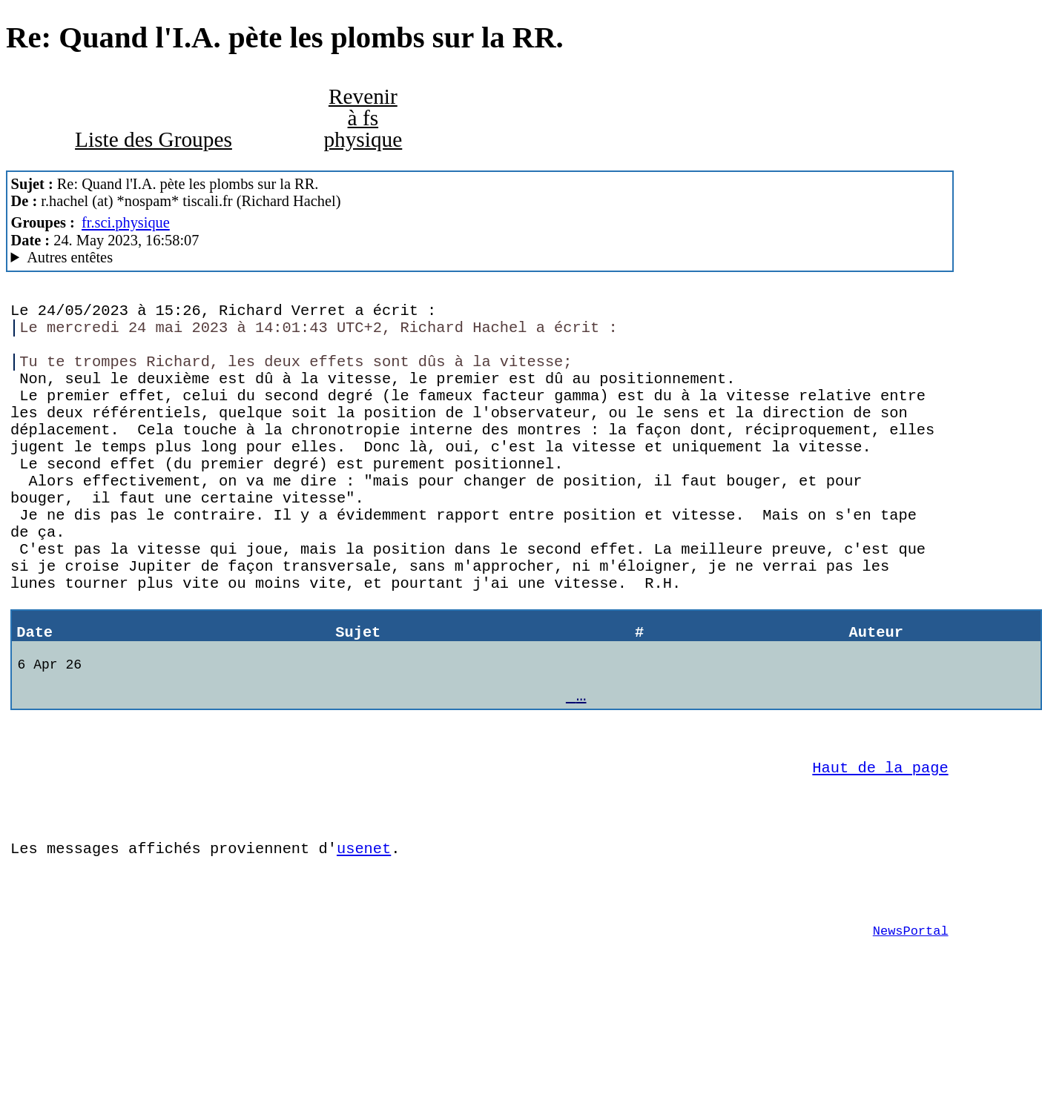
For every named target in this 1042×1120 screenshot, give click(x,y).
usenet (364, 943)
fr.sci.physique (126, 222)
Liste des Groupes (153, 139)
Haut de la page (880, 851)
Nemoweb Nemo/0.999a (480, 257)
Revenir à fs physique (362, 118)
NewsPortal (911, 1037)
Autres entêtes (70, 257)
